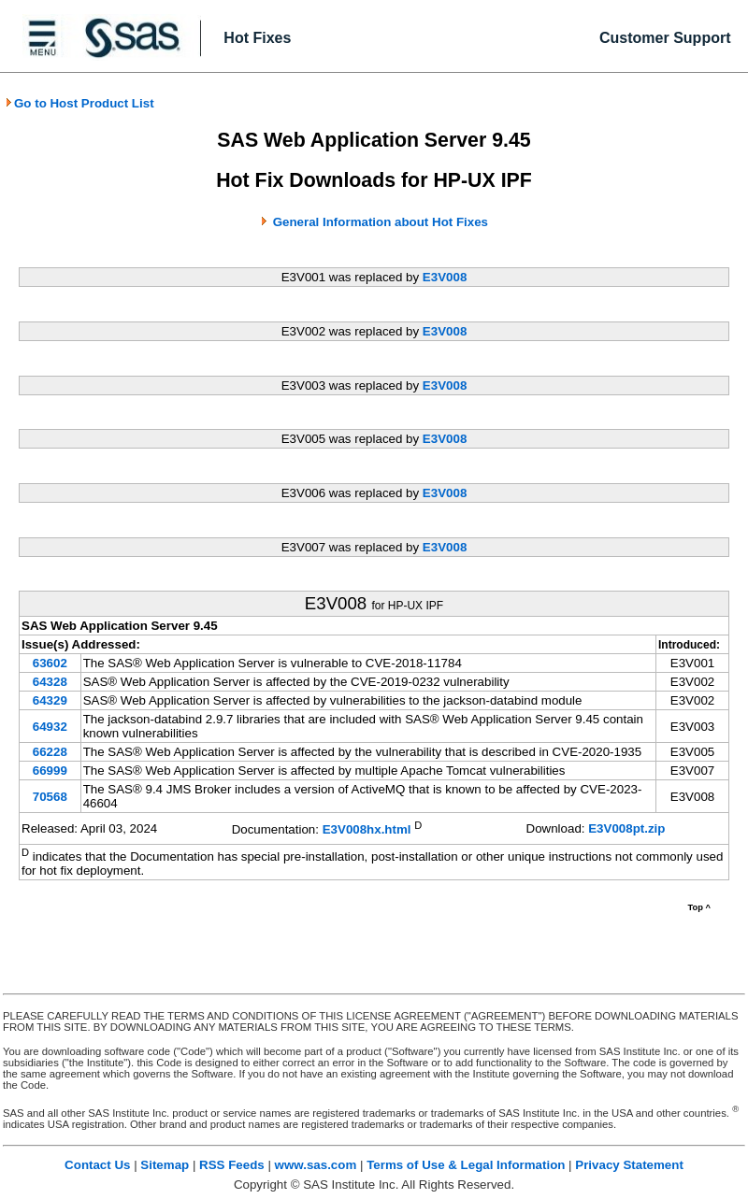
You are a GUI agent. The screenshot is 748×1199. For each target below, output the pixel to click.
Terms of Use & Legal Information (466, 1165)
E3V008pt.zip (626, 828)
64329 (50, 700)
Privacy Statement (629, 1165)
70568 (50, 797)
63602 (50, 663)
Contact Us (97, 1165)
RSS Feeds (232, 1165)
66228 (50, 752)
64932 (50, 727)
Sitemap (164, 1165)
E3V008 (445, 277)
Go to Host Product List (79, 103)
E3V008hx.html (367, 830)
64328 (50, 682)
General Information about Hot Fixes (380, 222)
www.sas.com (316, 1165)
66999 (50, 771)
